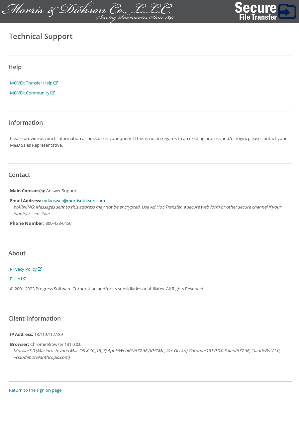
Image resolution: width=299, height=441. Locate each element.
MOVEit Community (32, 93)
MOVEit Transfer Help (34, 83)
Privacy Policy (26, 269)
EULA (18, 279)
